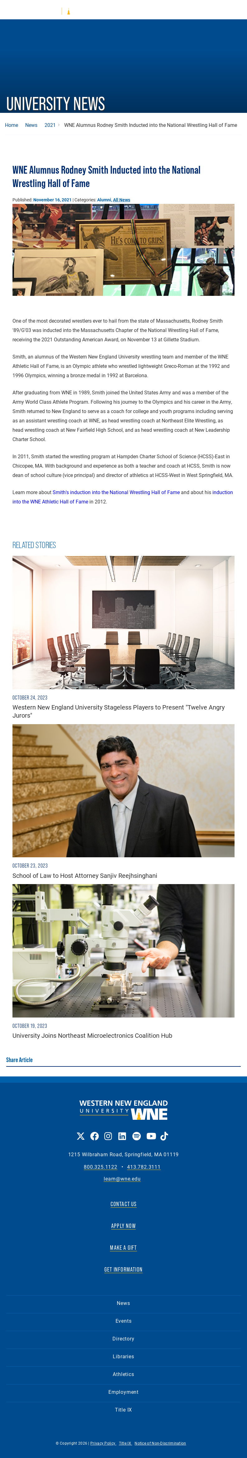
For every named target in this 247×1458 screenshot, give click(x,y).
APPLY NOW (123, 1225)
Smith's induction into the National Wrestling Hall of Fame (116, 492)
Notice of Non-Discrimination (160, 1443)
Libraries (123, 1356)
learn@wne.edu (122, 1179)
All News (121, 200)
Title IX (123, 1409)
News (31, 125)
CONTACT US (124, 1204)
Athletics (123, 1374)
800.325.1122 (100, 1167)
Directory (123, 1338)
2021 (50, 125)
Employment (123, 1391)
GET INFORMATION (123, 1269)
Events (124, 1320)
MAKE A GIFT (123, 1247)
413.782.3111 (144, 1167)
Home (11, 125)
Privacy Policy (103, 1443)
